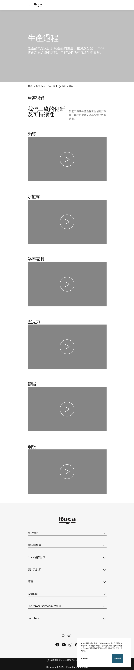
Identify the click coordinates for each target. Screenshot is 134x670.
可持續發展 (67, 545)
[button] (104, 533)
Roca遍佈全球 (67, 557)
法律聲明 (66, 660)
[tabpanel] (67, 46)
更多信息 (84, 658)
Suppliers (67, 618)
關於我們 (67, 533)
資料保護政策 (54, 660)
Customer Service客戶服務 (67, 606)
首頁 (67, 582)
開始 (30, 86)
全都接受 (117, 658)
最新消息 (67, 594)
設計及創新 (67, 86)
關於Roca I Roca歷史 (47, 86)
